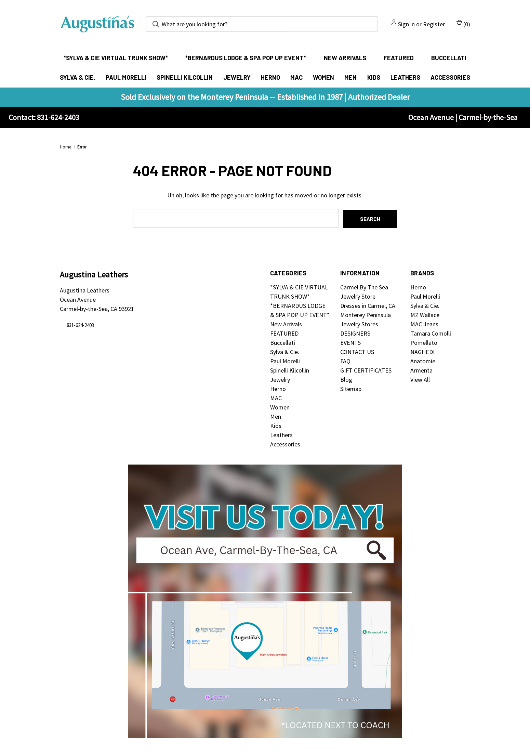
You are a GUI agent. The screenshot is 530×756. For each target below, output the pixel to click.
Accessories (450, 77)
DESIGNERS (355, 333)
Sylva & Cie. (77, 77)
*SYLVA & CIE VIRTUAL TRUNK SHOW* (116, 58)
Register (434, 24)
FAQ (345, 360)
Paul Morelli (126, 77)
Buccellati (448, 58)
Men (350, 77)
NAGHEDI (422, 351)
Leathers (405, 77)
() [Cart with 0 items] (463, 23)
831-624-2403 (80, 324)
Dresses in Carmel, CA (367, 305)
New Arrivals (345, 58)
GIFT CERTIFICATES (366, 370)
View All (420, 379)
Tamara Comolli (430, 333)
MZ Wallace (424, 314)
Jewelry (237, 77)
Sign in (406, 24)
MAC (296, 77)
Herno (270, 77)
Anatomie (422, 360)
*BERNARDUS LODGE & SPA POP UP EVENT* (245, 58)
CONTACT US (357, 351)
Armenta (421, 370)
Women (323, 77)
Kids (373, 77)
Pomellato (423, 342)
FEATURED (399, 58)
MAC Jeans (424, 323)
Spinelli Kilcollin (185, 77)
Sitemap (350, 388)
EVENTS (350, 342)
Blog (346, 379)
